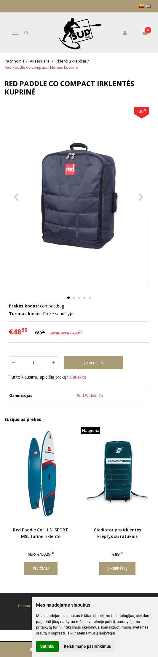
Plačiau (41, 568)
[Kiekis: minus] (13, 362)
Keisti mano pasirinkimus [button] (87, 646)
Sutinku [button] (47, 646)
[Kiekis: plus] (54, 362)
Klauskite (77, 377)
